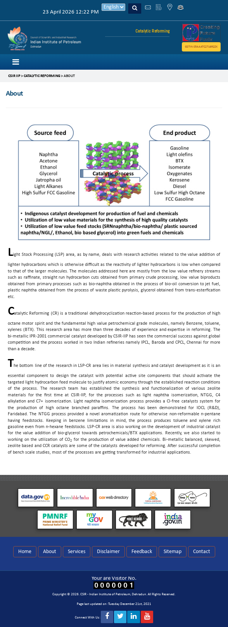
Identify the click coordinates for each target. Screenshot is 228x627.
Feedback (141, 551)
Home (24, 551)
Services (76, 551)
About (49, 551)
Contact (201, 551)
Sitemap (172, 551)
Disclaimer (108, 551)
